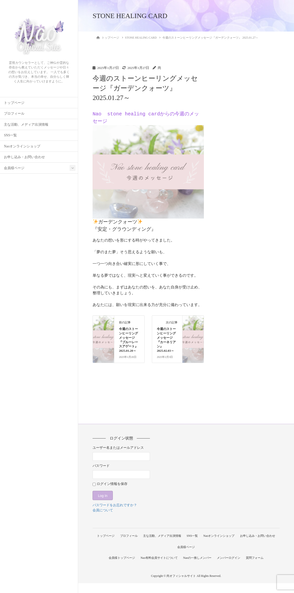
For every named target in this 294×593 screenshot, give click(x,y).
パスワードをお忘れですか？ (115, 505)
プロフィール (14, 113)
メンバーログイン (229, 567)
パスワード (101, 466)
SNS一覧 (10, 135)
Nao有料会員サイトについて (158, 567)
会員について (103, 510)
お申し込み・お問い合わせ (24, 157)
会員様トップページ (120, 567)
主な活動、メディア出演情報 (26, 124)
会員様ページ (14, 168)
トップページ (14, 103)
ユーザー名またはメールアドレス (118, 448)
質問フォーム (256, 567)
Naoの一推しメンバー (197, 567)
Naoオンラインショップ (22, 146)
